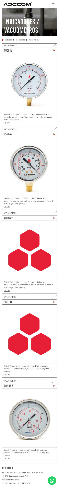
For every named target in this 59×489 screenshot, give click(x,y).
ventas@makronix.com (10, 480)
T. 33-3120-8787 (9, 484)
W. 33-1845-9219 (25, 484)
